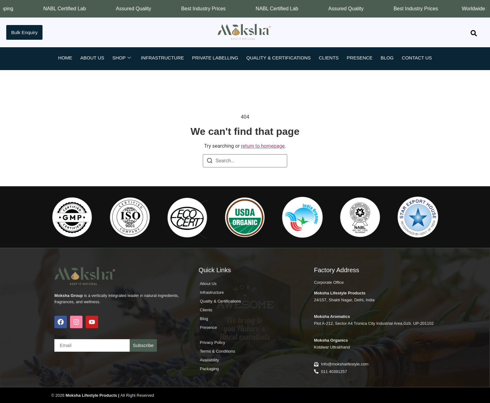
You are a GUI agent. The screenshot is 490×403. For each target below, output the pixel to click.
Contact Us (417, 57)
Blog (387, 57)
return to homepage (263, 146)
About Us (92, 57)
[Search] (210, 161)
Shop (121, 58)
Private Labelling (215, 57)
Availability (209, 360)
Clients (328, 57)
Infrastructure (162, 57)
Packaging (209, 368)
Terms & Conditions (217, 351)
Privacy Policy (212, 342)
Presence (360, 57)
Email (60, 336)
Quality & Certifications (278, 57)
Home (65, 57)
